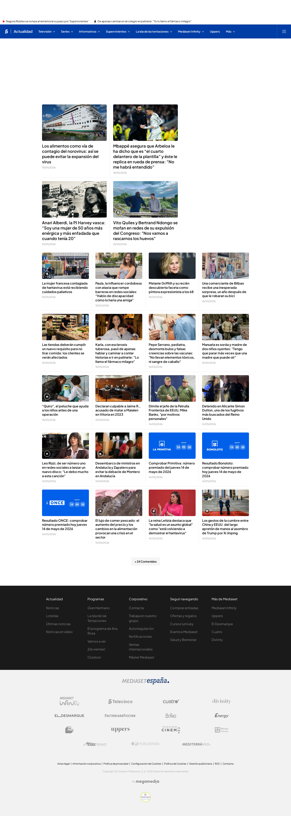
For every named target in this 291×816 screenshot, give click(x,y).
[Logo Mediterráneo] (196, 744)
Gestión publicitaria (200, 763)
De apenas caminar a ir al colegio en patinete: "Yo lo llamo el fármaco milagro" (145, 21)
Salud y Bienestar (183, 640)
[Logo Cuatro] (171, 701)
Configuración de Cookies (146, 763)
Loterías (52, 616)
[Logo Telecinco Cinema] (171, 730)
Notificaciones (140, 636)
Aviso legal (63, 763)
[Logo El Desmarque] (69, 715)
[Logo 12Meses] (221, 730)
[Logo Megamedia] (147, 781)
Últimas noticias (58, 624)
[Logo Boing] (171, 716)
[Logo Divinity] (221, 701)
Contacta (136, 608)
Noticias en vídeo (59, 632)
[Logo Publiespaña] (145, 744)
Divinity (217, 640)
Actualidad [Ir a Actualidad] (23, 31)
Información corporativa (87, 763)
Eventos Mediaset (184, 632)
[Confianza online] (146, 801)
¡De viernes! (96, 649)
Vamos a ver (97, 641)
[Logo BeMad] (69, 730)
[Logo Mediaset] (145, 683)
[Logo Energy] (222, 716)
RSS (217, 763)
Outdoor (94, 657)
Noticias (52, 608)
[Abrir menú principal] (284, 31)
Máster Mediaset (141, 657)
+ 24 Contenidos (146, 561)
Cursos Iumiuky (182, 624)
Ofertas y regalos (183, 616)
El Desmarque (222, 624)
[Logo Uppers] (120, 730)
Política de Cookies (175, 763)
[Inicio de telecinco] (6, 31)
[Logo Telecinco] (120, 701)
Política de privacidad (115, 763)
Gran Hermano (99, 608)
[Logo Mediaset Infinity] (69, 701)
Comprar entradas (184, 608)
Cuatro (217, 632)
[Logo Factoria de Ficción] (120, 716)
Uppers (217, 616)
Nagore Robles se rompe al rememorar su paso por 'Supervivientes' (47, 21)
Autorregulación (141, 628)
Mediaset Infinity (224, 608)
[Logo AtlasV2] (95, 744)
